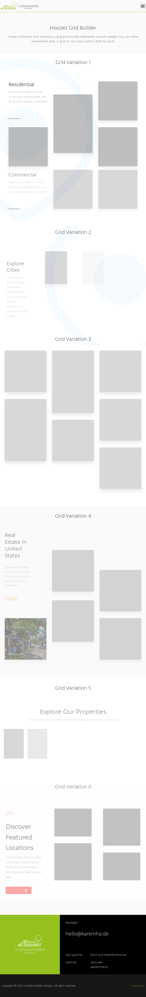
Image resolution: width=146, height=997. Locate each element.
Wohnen (71, 962)
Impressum (137, 986)
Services (120, 955)
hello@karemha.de (87, 934)
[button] (143, 6)
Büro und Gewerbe (102, 955)
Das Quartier (74, 955)
